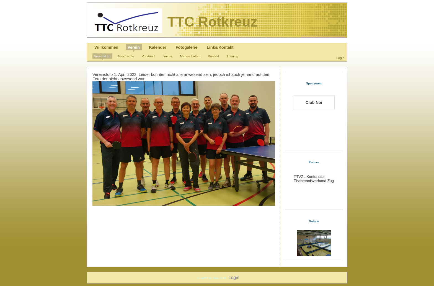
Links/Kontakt (220, 47)
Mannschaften (190, 56)
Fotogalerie (186, 47)
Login (340, 58)
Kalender (157, 47)
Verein (134, 47)
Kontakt (213, 56)
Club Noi (314, 102)
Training (232, 56)
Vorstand (148, 56)
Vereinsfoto (102, 56)
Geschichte (126, 56)
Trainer (167, 56)
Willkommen (106, 47)
